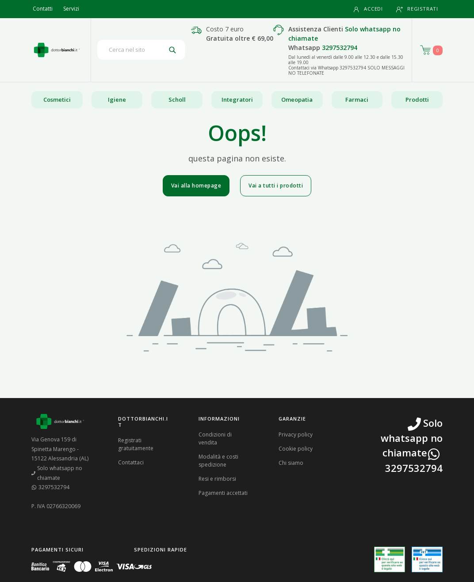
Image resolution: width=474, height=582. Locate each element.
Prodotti (417, 99)
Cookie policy (296, 448)
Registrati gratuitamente (135, 444)
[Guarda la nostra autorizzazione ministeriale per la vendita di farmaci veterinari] (427, 559)
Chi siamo (291, 463)
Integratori (237, 99)
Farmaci (356, 99)
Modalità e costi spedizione (218, 460)
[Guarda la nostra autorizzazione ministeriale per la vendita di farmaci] (389, 560)
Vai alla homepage (196, 185)
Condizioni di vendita (215, 438)
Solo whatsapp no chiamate (56, 473)
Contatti (43, 8)
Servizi (71, 8)
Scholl (177, 99)
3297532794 (339, 47)
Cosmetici (57, 99)
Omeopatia (297, 99)
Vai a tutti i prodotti (275, 185)
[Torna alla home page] (56, 50)
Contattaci (131, 462)
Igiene (117, 99)
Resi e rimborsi (217, 478)
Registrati (417, 9)
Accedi (368, 9)
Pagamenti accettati (223, 493)
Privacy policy (296, 434)
